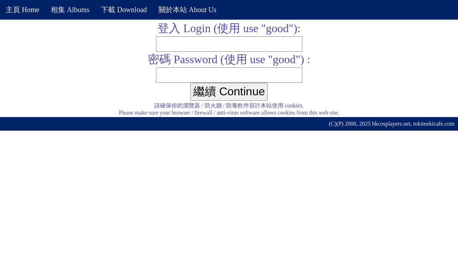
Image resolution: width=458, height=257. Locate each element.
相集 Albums (70, 10)
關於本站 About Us (187, 10)
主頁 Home (22, 10)
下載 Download (124, 10)
